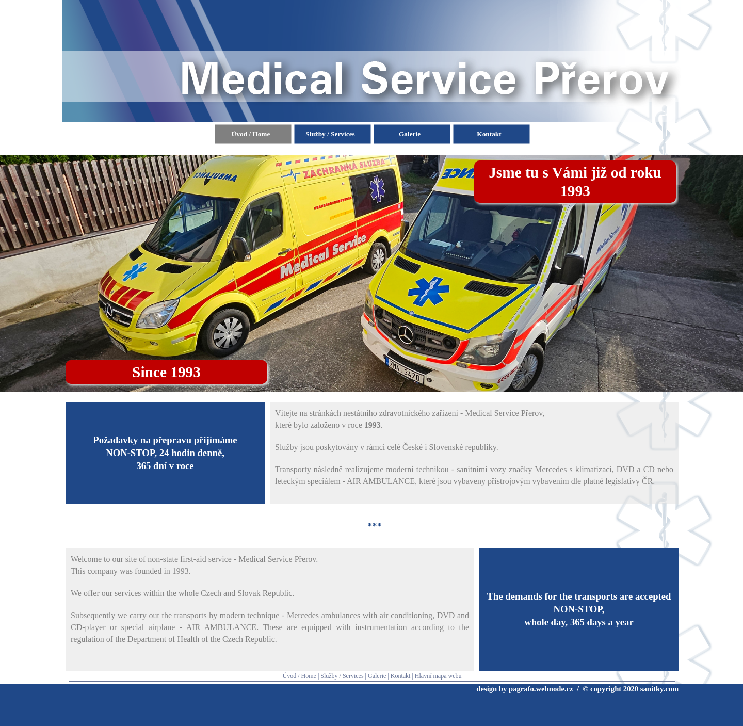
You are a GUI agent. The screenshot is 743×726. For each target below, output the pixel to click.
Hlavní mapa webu (438, 676)
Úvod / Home (299, 676)
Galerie (377, 676)
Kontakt (401, 676)
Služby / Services (341, 676)
